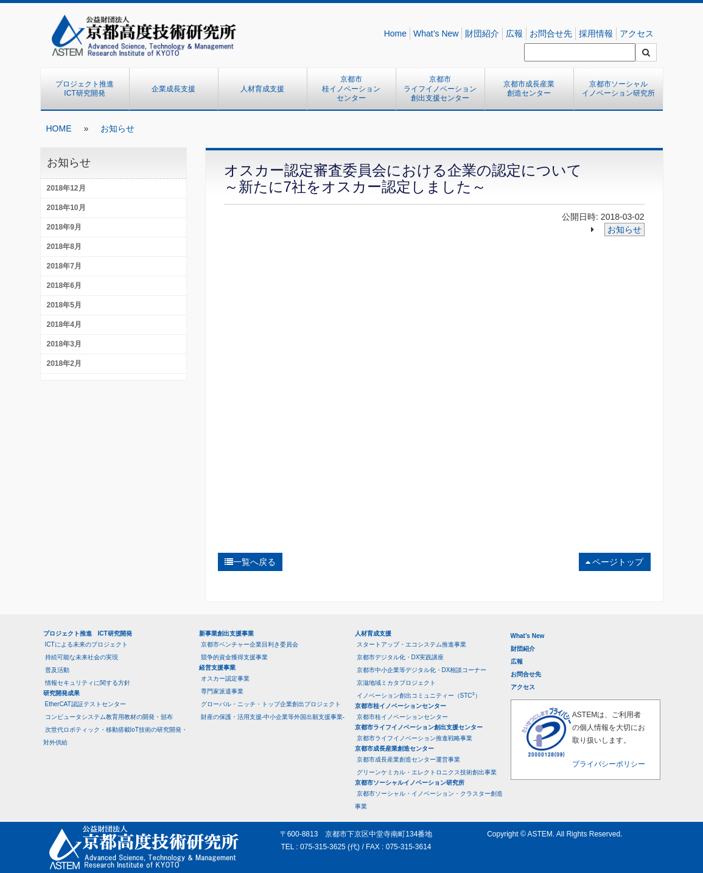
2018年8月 (64, 246)
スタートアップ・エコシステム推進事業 (411, 644)
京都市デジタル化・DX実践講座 (400, 657)
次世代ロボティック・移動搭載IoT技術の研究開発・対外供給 (115, 736)
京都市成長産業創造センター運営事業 (408, 759)
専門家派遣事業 (222, 691)
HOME (59, 128)
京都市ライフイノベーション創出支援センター (440, 88)
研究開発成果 (61, 693)
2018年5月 (64, 305)
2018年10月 (66, 207)
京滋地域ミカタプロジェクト (396, 682)
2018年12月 (66, 188)
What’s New (435, 33)
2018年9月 (64, 227)
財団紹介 (482, 33)
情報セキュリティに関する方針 (87, 682)
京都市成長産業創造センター (528, 89)
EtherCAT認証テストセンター (85, 704)
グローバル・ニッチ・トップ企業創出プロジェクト (271, 704)
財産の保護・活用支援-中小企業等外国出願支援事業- (273, 716)
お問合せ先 (551, 33)
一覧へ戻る (250, 562)
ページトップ (615, 562)
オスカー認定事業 (225, 678)
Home (395, 33)
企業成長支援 (173, 89)
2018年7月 (64, 266)
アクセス (637, 33)
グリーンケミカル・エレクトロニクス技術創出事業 (427, 772)
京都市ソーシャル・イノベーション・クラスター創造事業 (429, 800)
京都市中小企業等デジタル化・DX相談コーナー (422, 670)
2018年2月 (64, 363)
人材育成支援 (262, 89)
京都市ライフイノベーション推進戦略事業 (414, 738)
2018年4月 (64, 324)
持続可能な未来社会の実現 (81, 657)
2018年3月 (64, 344)
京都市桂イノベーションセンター (351, 88)
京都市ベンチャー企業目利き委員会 (249, 644)
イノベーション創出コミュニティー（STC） (419, 695)
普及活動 (57, 670)
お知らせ (117, 128)
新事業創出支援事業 (226, 633)
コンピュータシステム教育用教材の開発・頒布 (109, 716)
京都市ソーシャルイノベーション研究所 (618, 89)
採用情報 (596, 33)
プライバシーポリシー (608, 764)
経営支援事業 (217, 667)
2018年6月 (64, 285)
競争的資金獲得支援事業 (234, 657)
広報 (514, 33)
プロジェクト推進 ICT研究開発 (88, 89)
